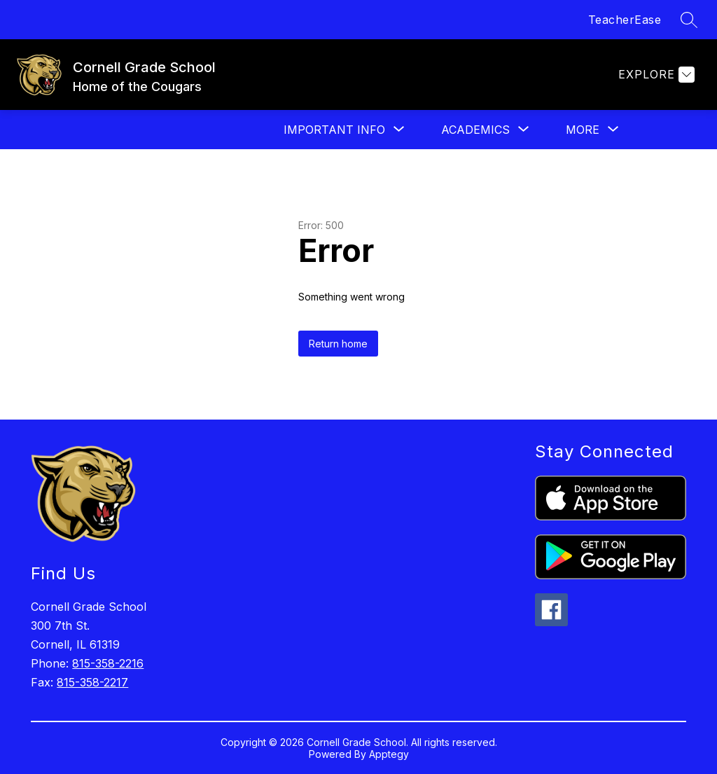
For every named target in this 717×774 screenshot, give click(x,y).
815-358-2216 (108, 663)
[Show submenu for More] (582, 129)
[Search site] (689, 19)
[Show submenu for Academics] (475, 129)
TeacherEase (625, 20)
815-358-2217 (92, 682)
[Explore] (655, 74)
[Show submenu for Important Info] (334, 129)
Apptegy (389, 754)
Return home (338, 344)
